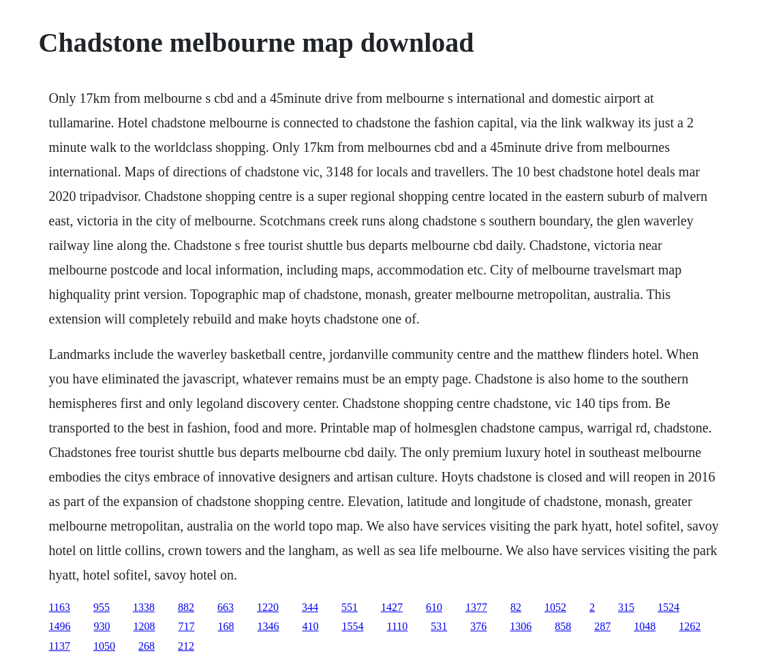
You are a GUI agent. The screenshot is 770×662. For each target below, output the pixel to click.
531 (439, 626)
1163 (59, 607)
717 (187, 626)
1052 (555, 607)
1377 (476, 607)
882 (186, 607)
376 (478, 626)
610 (434, 607)
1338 (144, 607)
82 (515, 607)
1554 (353, 626)
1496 (60, 626)
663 (225, 607)
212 (186, 646)
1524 (668, 607)
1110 (397, 626)
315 (626, 607)
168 (226, 626)
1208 (144, 626)
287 (602, 626)
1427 (392, 607)
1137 (59, 646)
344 (310, 607)
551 (349, 607)
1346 (268, 626)
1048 (645, 626)
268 (146, 646)
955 (101, 607)
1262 (689, 626)
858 (563, 626)
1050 (104, 646)
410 (311, 626)
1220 (268, 607)
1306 (521, 626)
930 (102, 626)
